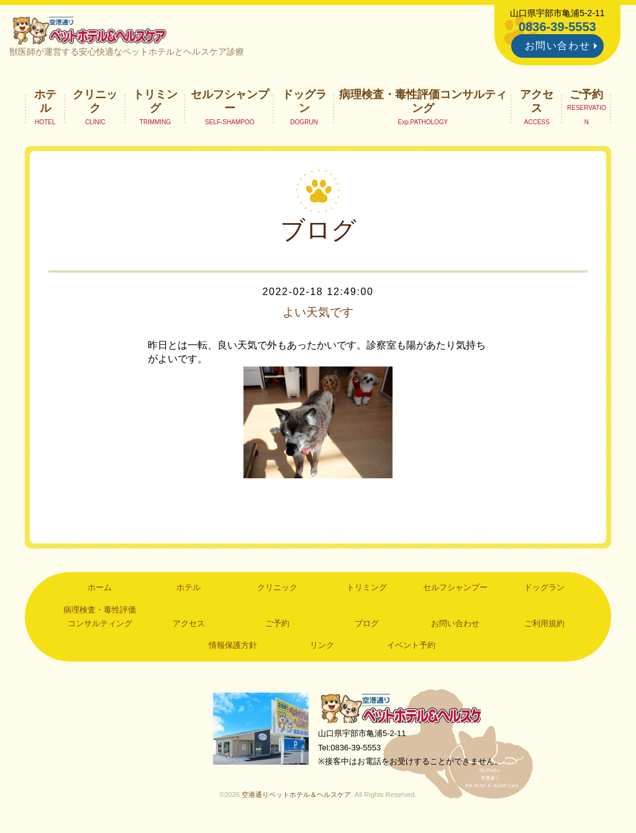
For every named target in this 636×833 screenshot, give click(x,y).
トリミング (155, 103)
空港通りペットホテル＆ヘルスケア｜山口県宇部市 (92, 31)
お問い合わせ (558, 45)
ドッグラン (304, 103)
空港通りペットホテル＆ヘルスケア (405, 711)
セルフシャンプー (230, 103)
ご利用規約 (544, 625)
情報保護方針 (233, 647)
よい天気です (318, 314)
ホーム (100, 589)
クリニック (95, 103)
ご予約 (586, 96)
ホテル (45, 103)
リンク (322, 647)
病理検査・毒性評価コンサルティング (423, 103)
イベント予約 (411, 647)
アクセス (536, 103)
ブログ (367, 625)
